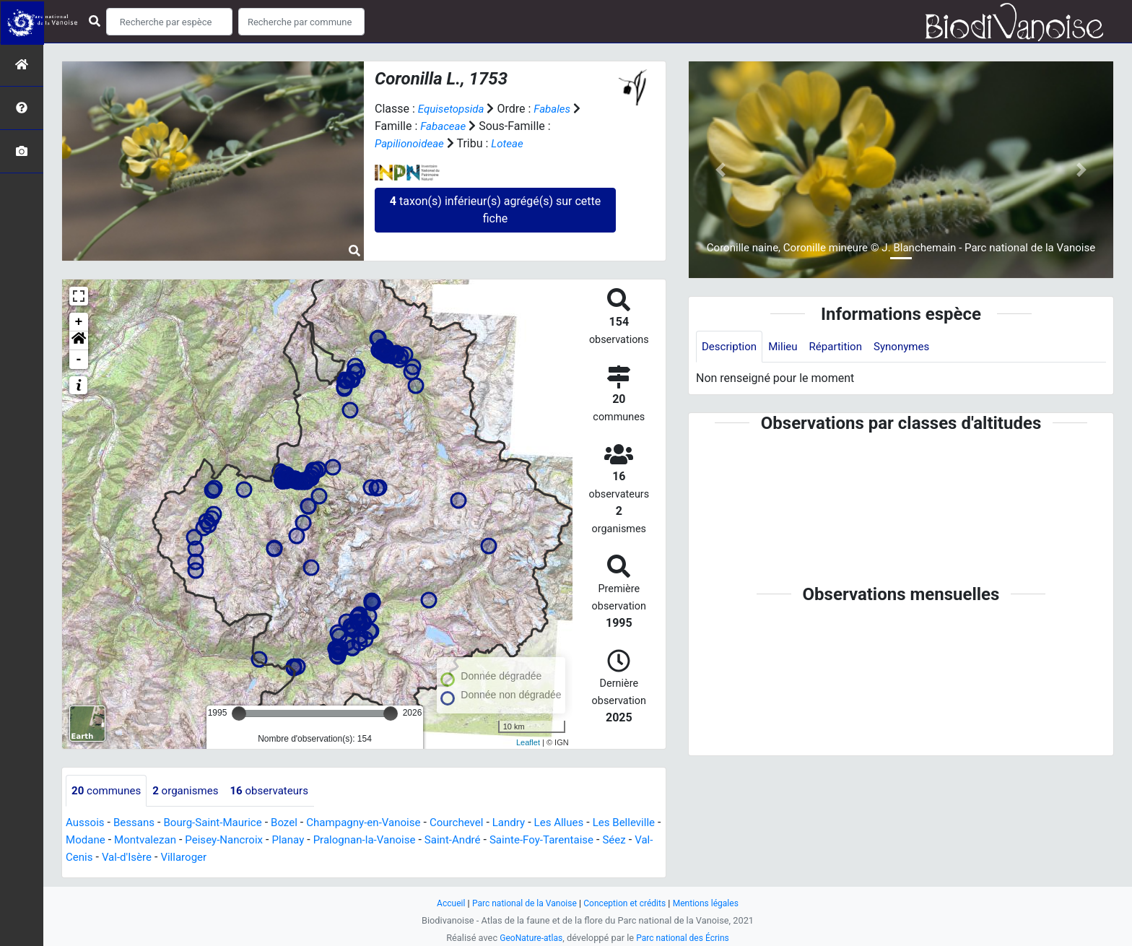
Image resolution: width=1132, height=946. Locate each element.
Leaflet (528, 742)
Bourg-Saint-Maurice (220, 823)
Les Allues (586, 823)
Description (731, 347)
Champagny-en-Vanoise (379, 823)
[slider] (239, 713)
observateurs (279, 791)
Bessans (138, 823)
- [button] (79, 359)
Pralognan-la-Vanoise (434, 841)
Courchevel (478, 823)
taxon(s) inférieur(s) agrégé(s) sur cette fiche (495, 209)
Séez (141, 858)
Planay (354, 841)
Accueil (443, 903)
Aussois (86, 823)
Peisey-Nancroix (286, 841)
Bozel (296, 823)
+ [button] (79, 322)
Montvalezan (203, 841)
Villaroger (306, 858)
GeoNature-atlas (528, 937)
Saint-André (528, 841)
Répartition (842, 347)
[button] (78, 340)
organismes (192, 791)
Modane (141, 841)
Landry (532, 823)
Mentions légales (712, 903)
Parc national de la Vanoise (520, 903)
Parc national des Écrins (684, 937)
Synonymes (911, 347)
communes (108, 791)
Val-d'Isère (246, 858)
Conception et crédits (627, 903)
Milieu (787, 347)
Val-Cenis (186, 858)
